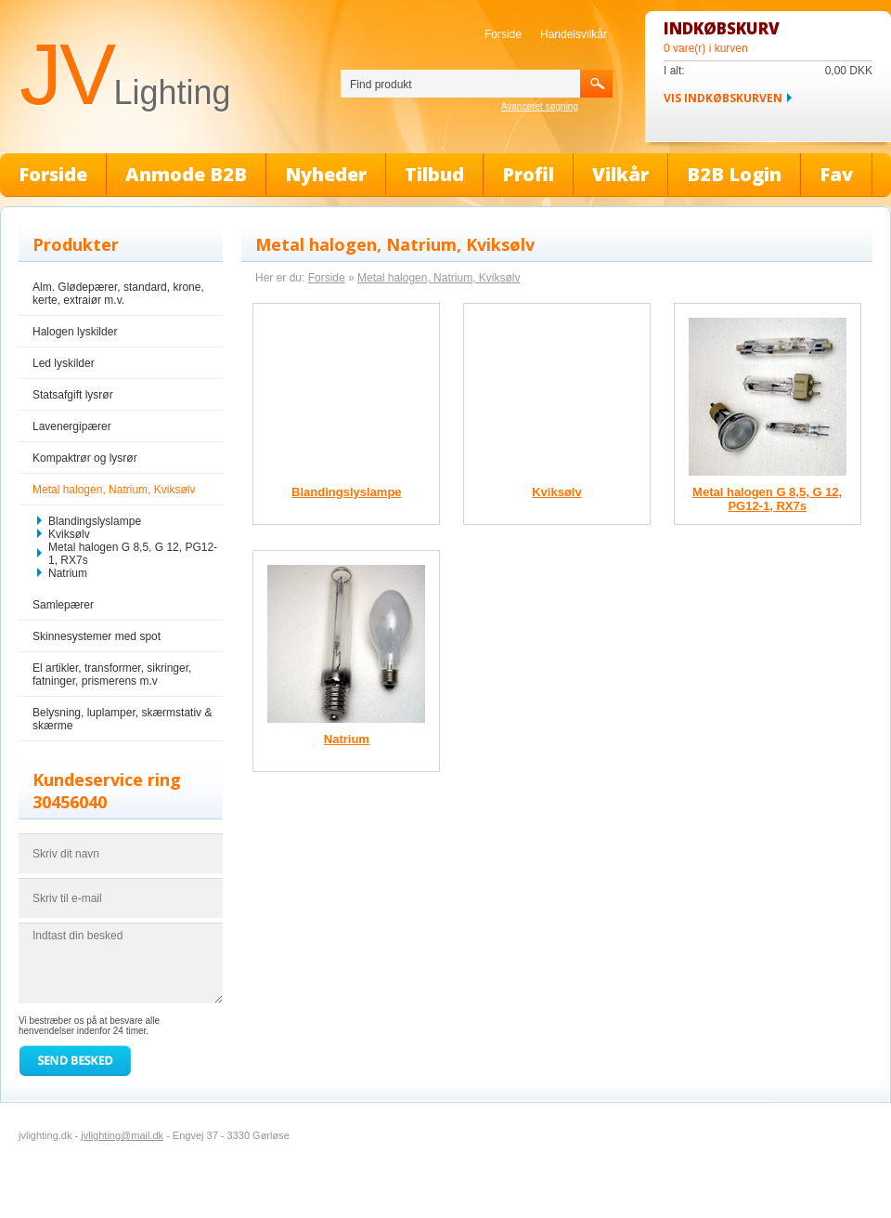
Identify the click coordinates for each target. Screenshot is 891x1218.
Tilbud (434, 174)
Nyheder (326, 174)
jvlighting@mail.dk (122, 1135)
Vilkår (620, 174)
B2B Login (734, 174)
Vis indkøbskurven (723, 98)
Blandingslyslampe (94, 521)
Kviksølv (69, 534)
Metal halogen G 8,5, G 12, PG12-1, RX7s (132, 554)
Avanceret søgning (539, 106)
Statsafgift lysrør (72, 394)
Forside (503, 34)
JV (124, 74)
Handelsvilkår (573, 34)
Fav (836, 174)
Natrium (67, 573)
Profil (528, 174)
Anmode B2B (186, 174)
